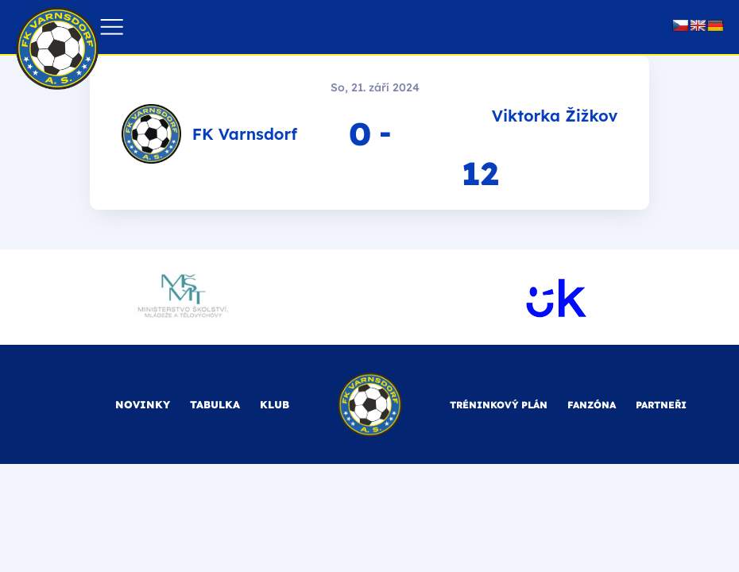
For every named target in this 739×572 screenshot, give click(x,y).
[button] (112, 27)
